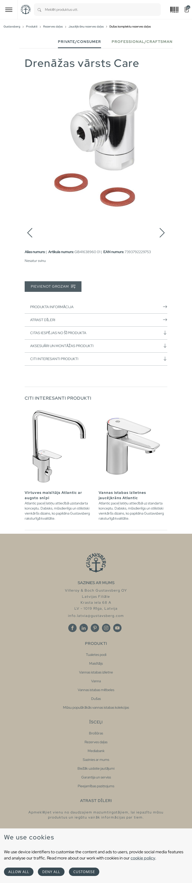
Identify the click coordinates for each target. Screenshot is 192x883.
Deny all (51, 871)
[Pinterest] (95, 628)
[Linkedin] (83, 628)
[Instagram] (106, 628)
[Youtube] (117, 628)
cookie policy (143, 858)
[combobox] (103, 9)
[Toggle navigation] (9, 9)
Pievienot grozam (53, 286)
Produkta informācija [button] (98, 306)
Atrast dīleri (98, 319)
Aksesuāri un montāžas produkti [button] (98, 345)
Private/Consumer (79, 41)
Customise (84, 871)
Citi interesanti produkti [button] (98, 358)
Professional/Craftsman (142, 41)
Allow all (18, 871)
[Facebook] (72, 628)
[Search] (39, 9)
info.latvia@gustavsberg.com (96, 615)
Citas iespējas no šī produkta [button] (98, 332)
